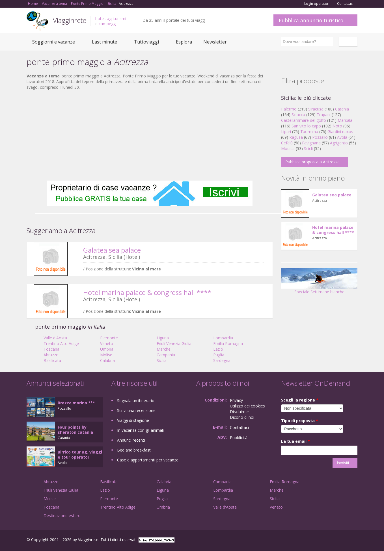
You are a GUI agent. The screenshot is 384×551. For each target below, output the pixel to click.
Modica (288, 148)
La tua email (295, 441)
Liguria (163, 337)
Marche (164, 349)
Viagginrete (69, 20)
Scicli (308, 148)
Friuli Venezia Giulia (174, 343)
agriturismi (116, 18)
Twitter (341, 540)
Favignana (311, 143)
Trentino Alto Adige (61, 343)
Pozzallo (320, 137)
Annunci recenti (131, 440)
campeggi (108, 23)
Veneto (106, 343)
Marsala (345, 120)
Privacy (236, 400)
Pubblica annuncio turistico (311, 20)
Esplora (184, 42)
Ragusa (296, 137)
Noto (337, 126)
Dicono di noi (242, 417)
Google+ (327, 540)
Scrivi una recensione (136, 410)
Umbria (106, 349)
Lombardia (223, 337)
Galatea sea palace (112, 250)
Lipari (286, 131)
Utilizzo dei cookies (247, 406)
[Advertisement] (150, 135)
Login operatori (316, 4)
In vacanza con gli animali (140, 430)
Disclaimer (239, 411)
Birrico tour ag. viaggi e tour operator (80, 454)
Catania (342, 109)
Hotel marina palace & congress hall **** (147, 292)
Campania (166, 354)
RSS (354, 540)
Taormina (309, 131)
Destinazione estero (62, 515)
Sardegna (221, 360)
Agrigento (339, 143)
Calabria (107, 360)
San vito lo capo (306, 126)
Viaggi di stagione (133, 420)
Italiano (349, 41)
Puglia (218, 354)
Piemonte (109, 337)
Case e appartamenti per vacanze (147, 460)
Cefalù (287, 143)
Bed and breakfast (134, 450)
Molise (106, 354)
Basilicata (52, 360)
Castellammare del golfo (303, 120)
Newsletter (215, 42)
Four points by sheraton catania (75, 429)
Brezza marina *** (76, 402)
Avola (342, 137)
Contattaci (345, 4)
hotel (100, 18)
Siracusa (315, 109)
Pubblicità (238, 437)
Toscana (51, 349)
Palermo (289, 109)
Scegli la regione (299, 400)
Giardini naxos (340, 131)
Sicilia (162, 360)
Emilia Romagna (228, 343)
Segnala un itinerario (135, 400)
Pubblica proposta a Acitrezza (312, 161)
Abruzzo (51, 354)
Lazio (218, 349)
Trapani (324, 114)
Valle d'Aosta (55, 337)
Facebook (314, 540)
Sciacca (298, 114)
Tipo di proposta (299, 420)
